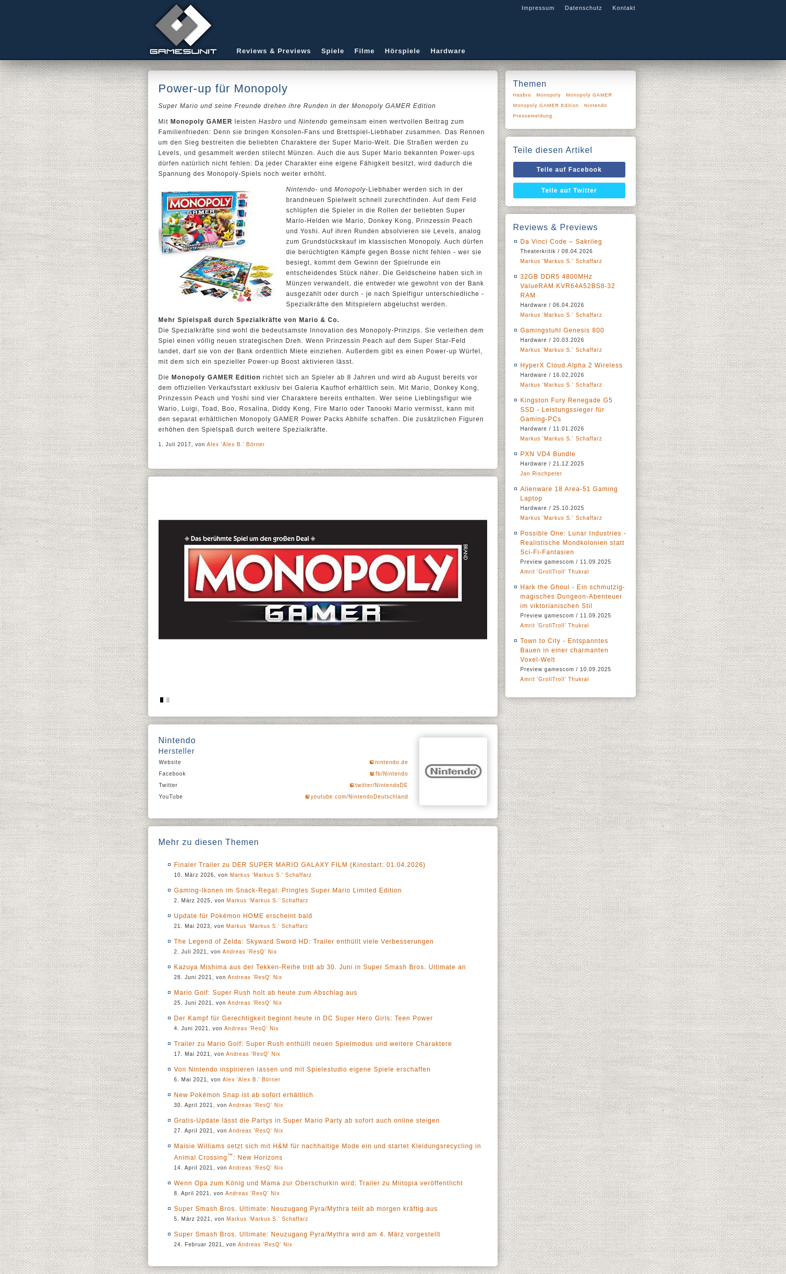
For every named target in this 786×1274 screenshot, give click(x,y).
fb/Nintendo (392, 774)
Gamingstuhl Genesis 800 (562, 330)
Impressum (538, 8)
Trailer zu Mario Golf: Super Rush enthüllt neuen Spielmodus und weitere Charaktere (313, 1043)
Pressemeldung (533, 115)
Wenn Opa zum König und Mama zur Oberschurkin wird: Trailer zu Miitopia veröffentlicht (318, 1183)
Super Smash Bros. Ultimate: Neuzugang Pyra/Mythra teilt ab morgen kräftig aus (306, 1208)
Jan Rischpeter (542, 474)
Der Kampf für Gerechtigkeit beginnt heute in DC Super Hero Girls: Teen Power (303, 1018)
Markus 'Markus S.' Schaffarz (271, 875)
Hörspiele (402, 51)
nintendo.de (391, 762)
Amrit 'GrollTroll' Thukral (555, 572)
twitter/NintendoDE (381, 785)
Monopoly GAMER (589, 95)
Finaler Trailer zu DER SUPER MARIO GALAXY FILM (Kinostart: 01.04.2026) (300, 864)
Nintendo (595, 105)
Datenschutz (583, 8)
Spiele (332, 51)
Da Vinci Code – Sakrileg (561, 241)
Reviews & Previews (274, 51)
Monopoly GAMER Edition (546, 105)
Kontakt (623, 8)
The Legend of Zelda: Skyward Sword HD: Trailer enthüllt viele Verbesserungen (304, 941)
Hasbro (522, 95)
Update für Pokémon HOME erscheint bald (243, 916)
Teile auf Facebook (569, 169)
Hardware (447, 51)
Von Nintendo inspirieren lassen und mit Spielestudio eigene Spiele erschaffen (302, 1069)
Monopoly (549, 95)
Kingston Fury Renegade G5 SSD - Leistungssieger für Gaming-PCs (567, 410)
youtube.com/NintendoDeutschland (359, 797)
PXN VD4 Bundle (548, 454)
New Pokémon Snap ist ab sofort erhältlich (243, 1095)
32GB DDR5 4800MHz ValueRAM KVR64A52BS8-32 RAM (568, 286)
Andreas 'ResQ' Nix (250, 952)
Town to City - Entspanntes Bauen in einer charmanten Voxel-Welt (565, 650)
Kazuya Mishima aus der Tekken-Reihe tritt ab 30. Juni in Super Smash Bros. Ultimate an (320, 967)
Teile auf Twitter (569, 190)
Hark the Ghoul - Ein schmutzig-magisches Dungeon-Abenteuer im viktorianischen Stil (573, 597)
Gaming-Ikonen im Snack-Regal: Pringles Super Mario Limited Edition (288, 890)
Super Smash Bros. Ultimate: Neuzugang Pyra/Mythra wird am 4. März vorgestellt (307, 1234)
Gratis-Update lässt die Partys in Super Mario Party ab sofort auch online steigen (307, 1120)
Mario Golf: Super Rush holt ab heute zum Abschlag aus (266, 992)
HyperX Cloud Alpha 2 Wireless (572, 365)
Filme (365, 51)
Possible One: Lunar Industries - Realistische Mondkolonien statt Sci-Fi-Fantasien (573, 543)
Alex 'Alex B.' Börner (236, 444)
